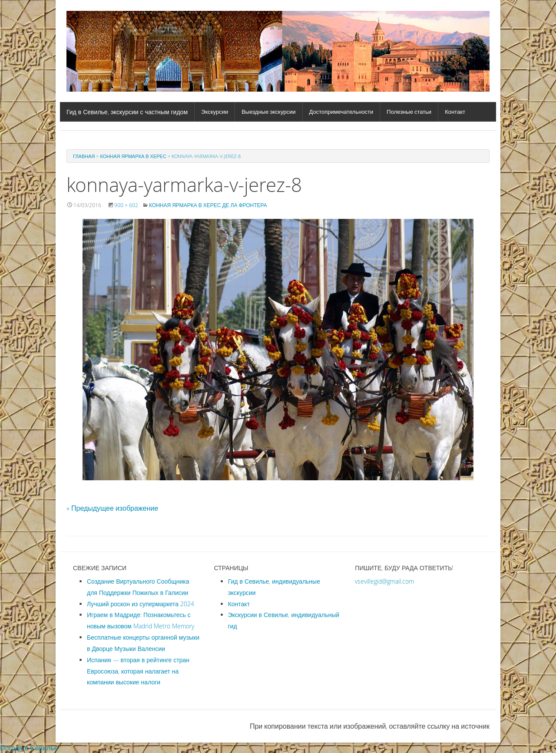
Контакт (455, 112)
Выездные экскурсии (268, 112)
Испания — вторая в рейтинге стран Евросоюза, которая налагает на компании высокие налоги (138, 671)
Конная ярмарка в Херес (133, 156)
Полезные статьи (409, 112)
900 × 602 (126, 204)
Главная (84, 156)
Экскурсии (214, 112)
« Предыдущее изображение (112, 508)
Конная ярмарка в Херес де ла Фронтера (208, 204)
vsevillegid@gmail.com (384, 581)
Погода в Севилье (29, 748)
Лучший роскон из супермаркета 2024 (140, 604)
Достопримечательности (341, 112)
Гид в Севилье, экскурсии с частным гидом (127, 112)
